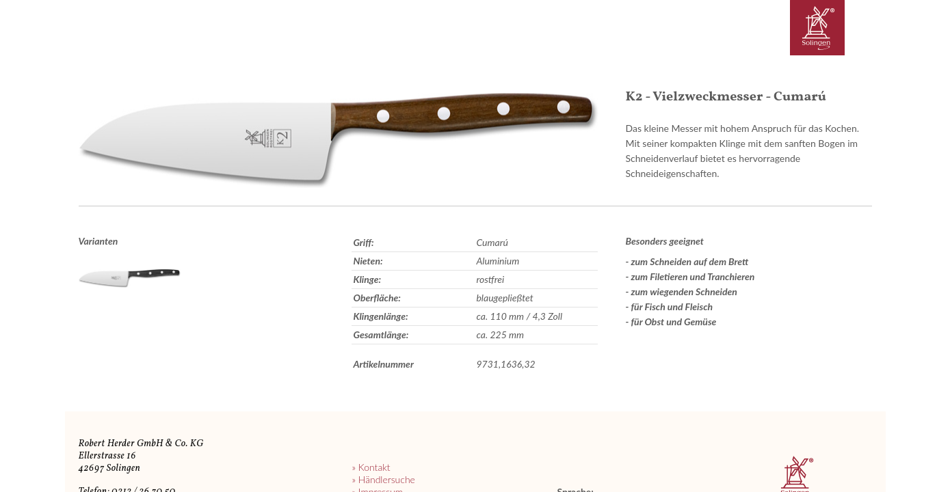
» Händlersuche (383, 479)
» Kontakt (371, 467)
